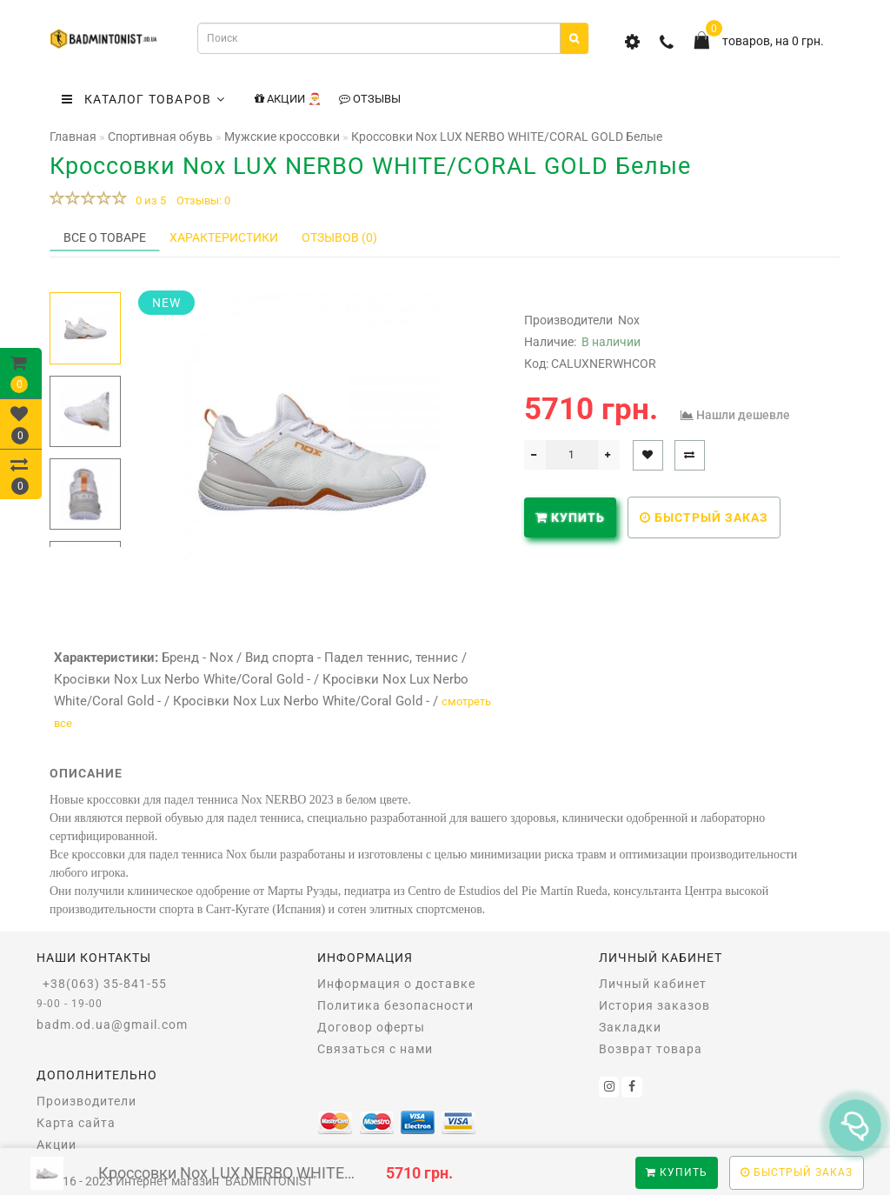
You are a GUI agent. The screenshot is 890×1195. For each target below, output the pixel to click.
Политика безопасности (395, 1005)
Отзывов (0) (339, 237)
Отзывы (370, 98)
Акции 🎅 (288, 98)
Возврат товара (650, 1049)
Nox (629, 320)
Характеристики (223, 237)
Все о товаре (104, 237)
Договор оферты (371, 1027)
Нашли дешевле (743, 415)
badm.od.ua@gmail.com (112, 1024)
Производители (86, 1101)
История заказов (654, 1005)
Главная (73, 137)
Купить (676, 1172)
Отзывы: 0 (203, 200)
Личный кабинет (653, 984)
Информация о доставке (396, 984)
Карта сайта (76, 1123)
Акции (56, 1145)
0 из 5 (148, 200)
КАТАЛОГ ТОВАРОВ (143, 99)
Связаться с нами (375, 1049)
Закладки (630, 1027)
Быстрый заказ (704, 517)
